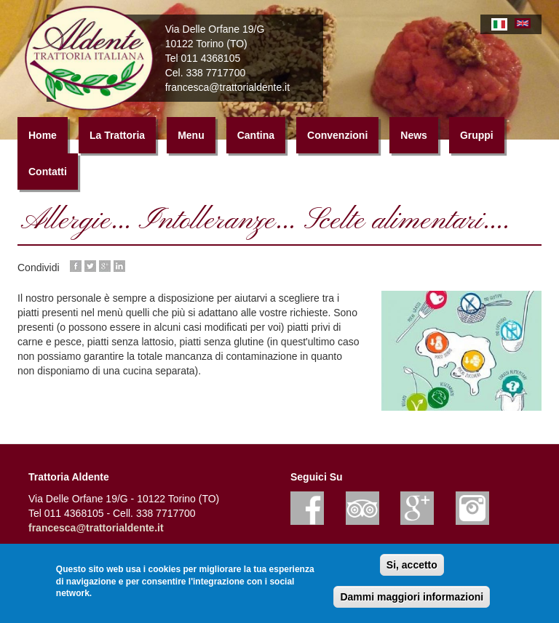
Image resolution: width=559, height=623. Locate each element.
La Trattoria (117, 139)
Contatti (47, 175)
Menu (191, 139)
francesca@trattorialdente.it (96, 531)
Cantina (255, 139)
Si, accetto (411, 565)
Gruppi (476, 139)
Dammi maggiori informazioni (411, 597)
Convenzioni (337, 139)
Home (42, 139)
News (413, 139)
